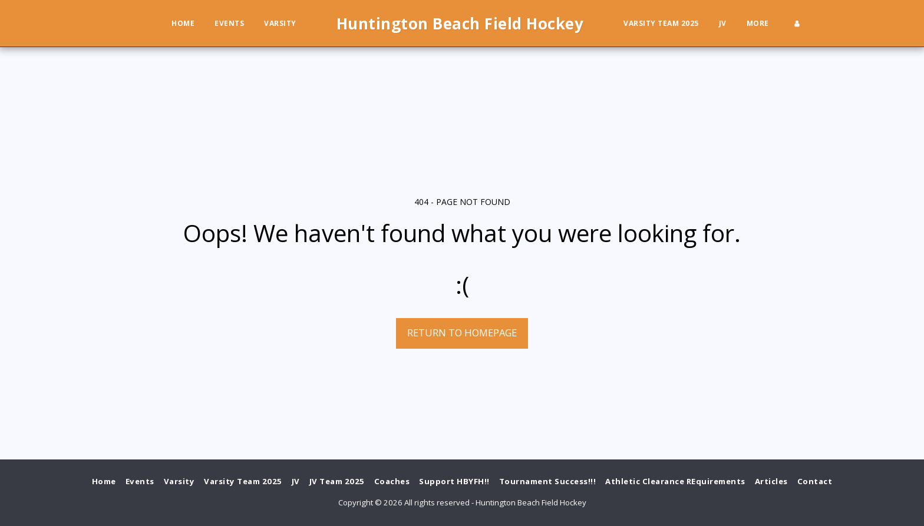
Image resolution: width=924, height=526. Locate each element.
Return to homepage (462, 332)
